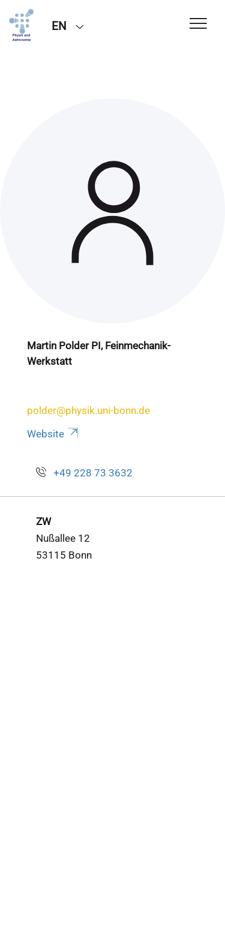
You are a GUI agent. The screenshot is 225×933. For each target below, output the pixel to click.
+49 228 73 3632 (93, 473)
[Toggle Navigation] (198, 24)
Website (53, 434)
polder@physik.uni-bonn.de (88, 410)
